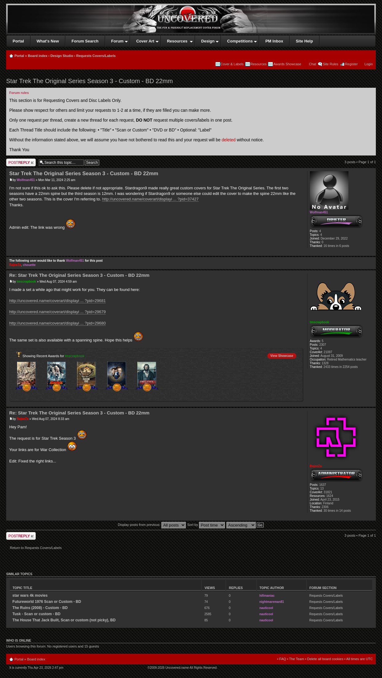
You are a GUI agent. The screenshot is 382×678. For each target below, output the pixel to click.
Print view (369, 54)
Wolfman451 (26, 180)
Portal (19, 56)
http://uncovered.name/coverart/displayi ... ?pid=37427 (150, 199)
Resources (258, 64)
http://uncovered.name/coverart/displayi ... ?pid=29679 (57, 311)
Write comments (21, 162)
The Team (296, 659)
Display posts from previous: (152, 525)
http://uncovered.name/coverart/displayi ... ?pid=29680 (57, 323)
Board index (37, 56)
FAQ (282, 659)
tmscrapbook (26, 281)
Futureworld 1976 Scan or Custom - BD (46, 601)
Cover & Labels (232, 64)
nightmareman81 (271, 601)
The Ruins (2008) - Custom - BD (39, 608)
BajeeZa (15, 265)
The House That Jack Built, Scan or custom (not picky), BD (64, 620)
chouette (29, 265)
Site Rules (330, 64)
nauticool (266, 608)
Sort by (206, 525)
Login (368, 64)
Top (371, 252)
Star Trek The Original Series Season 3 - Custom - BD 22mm (89, 81)
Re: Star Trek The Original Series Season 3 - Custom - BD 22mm (79, 275)
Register (351, 64)
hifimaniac (266, 595)
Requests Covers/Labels (96, 56)
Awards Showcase (287, 64)
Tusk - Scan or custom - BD (36, 614)
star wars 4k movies (29, 595)
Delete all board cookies (325, 659)
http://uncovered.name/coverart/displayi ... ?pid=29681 (57, 300)
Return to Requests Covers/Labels (36, 548)
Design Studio (62, 56)
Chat (312, 64)
